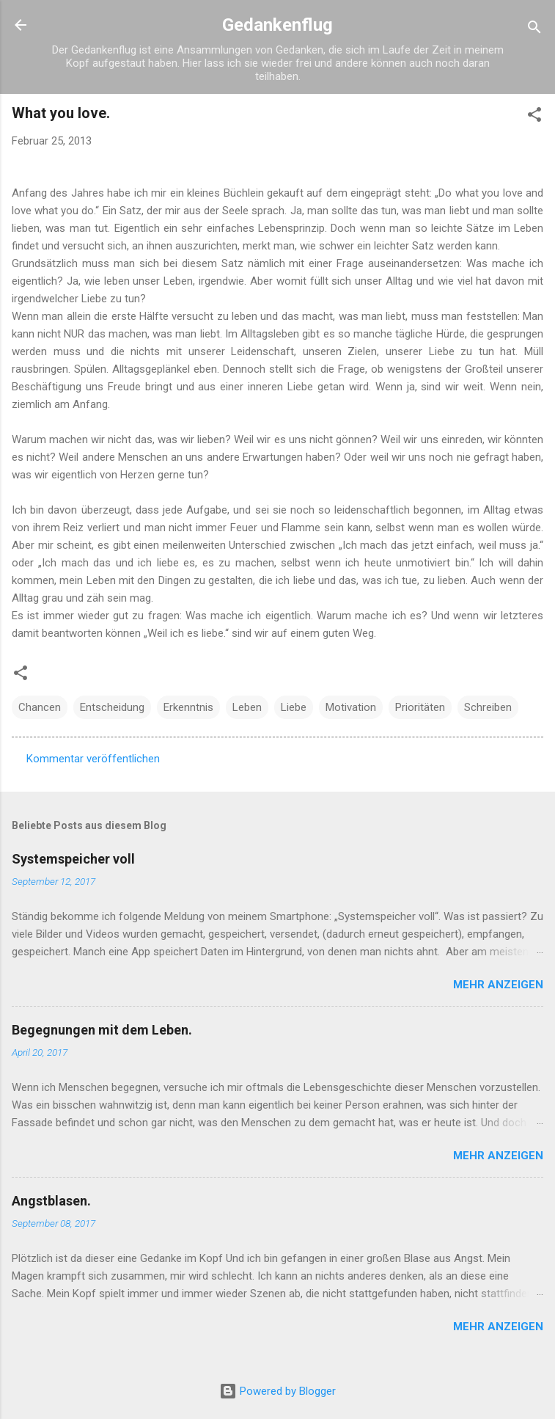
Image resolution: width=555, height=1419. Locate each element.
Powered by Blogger (277, 1391)
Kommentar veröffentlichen (93, 758)
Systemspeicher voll (73, 859)
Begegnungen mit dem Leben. (102, 1029)
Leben (247, 707)
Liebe (293, 707)
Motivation (351, 707)
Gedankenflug (277, 25)
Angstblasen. (51, 1200)
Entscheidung (112, 707)
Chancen (39, 707)
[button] (534, 117)
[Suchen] (534, 29)
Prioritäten (420, 707)
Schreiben (488, 707)
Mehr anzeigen (498, 984)
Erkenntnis (188, 707)
